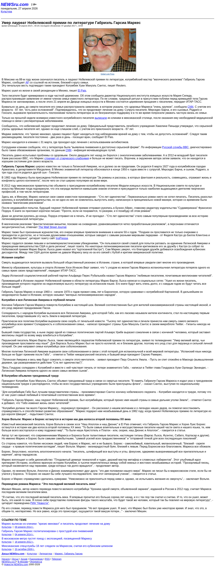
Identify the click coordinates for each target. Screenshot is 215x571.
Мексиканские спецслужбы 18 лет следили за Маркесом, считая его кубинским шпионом (57, 546)
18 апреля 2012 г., (24, 541)
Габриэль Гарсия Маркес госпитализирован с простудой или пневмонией (47, 531)
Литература (45, 553)
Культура (6, 11)
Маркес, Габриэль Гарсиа (68, 553)
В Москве (23, 561)
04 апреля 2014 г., (24, 534)
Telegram (57, 559)
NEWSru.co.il (9, 561)
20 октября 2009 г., (25, 549)
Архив (24, 559)
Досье (15, 559)
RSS (47, 559)
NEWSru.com (15, 4)
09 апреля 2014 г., (24, 527)
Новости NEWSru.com (16, 564)
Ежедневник (36, 559)
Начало (6, 559)
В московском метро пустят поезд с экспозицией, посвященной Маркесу (47, 538)
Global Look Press (107, 74)
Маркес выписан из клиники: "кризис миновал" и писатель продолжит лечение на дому (56, 523)
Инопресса (36, 561)
